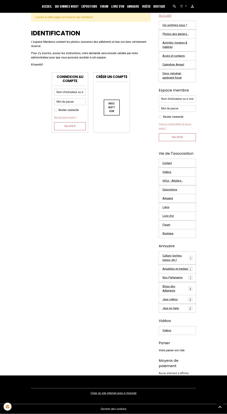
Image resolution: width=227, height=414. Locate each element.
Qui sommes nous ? (174, 25)
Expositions (89, 6)
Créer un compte (167, 124)
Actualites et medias (177, 269)
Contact (167, 163)
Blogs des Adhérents (177, 288)
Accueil (47, 6)
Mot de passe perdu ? (65, 117)
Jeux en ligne (177, 308)
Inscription (111, 107)
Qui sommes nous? (67, 6)
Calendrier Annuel (173, 64)
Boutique (159, 6)
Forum (104, 6)
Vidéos (146, 6)
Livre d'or (117, 6)
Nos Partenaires (177, 278)
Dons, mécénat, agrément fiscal (172, 75)
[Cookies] (8, 407)
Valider (70, 126)
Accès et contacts (173, 56)
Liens (165, 207)
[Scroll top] (219, 406)
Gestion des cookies (113, 409)
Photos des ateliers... (175, 34)
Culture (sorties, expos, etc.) (177, 258)
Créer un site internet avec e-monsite (114, 393)
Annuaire (133, 6)
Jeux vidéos (177, 299)
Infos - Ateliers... (172, 180)
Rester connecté (68, 110)
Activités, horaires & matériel (174, 45)
